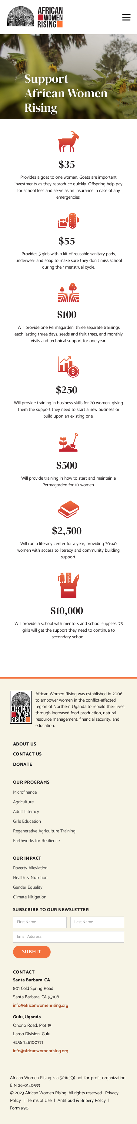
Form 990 (19, 1108)
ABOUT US (24, 744)
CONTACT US (27, 754)
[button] (123, 17)
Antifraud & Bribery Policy (83, 1100)
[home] (37, 17)
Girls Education (27, 821)
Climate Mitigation (29, 897)
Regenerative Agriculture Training (44, 831)
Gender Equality (27, 887)
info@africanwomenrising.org (40, 1005)
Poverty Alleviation (30, 868)
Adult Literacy (26, 811)
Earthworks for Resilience (36, 841)
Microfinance (25, 792)
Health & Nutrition (30, 877)
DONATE (22, 764)
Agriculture (23, 802)
